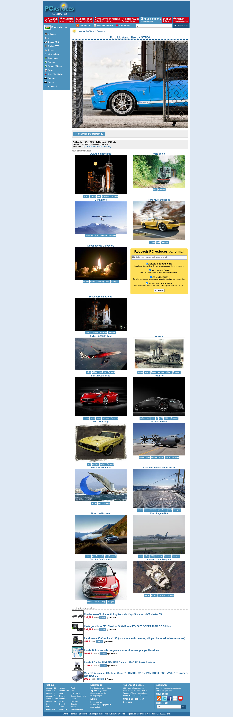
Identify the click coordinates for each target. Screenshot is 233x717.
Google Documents (78, 696)
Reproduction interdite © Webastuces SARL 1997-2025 (149, 714)
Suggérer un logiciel (98, 693)
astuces (141, 688)
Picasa (73, 707)
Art (49, 38)
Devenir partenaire (96, 714)
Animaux (52, 34)
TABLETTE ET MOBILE (107, 19)
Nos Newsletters (105, 26)
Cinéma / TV (53, 46)
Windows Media (77, 709)
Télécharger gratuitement (89, 134)
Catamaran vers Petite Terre (159, 467)
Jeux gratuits (95, 707)
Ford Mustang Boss (159, 200)
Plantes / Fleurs (55, 66)
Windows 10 (51, 691)
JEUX (167, 19)
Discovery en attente (100, 296)
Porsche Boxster (100, 513)
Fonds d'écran (59, 27)
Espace (50, 82)
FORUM (180, 19)
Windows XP (51, 701)
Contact (122, 714)
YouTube (74, 701)
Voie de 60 (159, 154)
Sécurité (74, 704)
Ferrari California (100, 375)
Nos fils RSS (85, 26)
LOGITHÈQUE (84, 19)
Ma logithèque (96, 696)
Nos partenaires (111, 714)
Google (73, 699)
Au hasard (52, 86)
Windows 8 (50, 693)
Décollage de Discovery (100, 245)
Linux (48, 704)
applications (132, 688)
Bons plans (127, 702)
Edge (61, 693)
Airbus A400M (159, 421)
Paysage (51, 62)
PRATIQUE (67, 19)
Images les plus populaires (101, 704)
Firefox (62, 699)
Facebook (63, 709)
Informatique (53, 54)
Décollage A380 (159, 513)
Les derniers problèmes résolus (168, 688)
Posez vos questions (164, 691)
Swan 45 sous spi (101, 467)
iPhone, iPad (64, 691)
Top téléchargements (98, 691)
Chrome (62, 696)
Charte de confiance (70, 714)
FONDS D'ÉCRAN (151, 19)
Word (73, 688)
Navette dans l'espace (159, 559)
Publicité (83, 714)
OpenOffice (75, 693)
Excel (73, 691)
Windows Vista (52, 699)
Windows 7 (50, 696)
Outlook (62, 704)
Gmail (61, 701)
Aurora (159, 336)
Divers (50, 50)
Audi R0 (159, 375)
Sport (50, 70)
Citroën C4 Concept (101, 559)
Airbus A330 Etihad (101, 336)
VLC (48, 707)
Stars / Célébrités (55, 74)
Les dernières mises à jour (100, 688)
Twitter (61, 707)
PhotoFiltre (50, 709)
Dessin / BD (53, 42)
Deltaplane (101, 200)
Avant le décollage (100, 154)
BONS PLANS (130, 19)
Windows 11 (51, 688)
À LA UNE (51, 19)
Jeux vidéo (53, 58)
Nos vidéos (124, 26)
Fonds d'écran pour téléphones (135, 696)
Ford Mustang (101, 421)
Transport (51, 78)
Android (62, 688)
